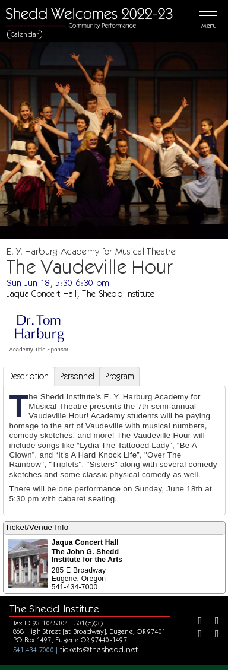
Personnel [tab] (77, 376)
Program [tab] (119, 376)
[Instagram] (195, 635)
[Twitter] (212, 621)
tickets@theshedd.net (99, 649)
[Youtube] (212, 635)
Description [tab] (28, 376)
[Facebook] (195, 621)
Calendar (25, 34)
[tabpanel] (114, 450)
